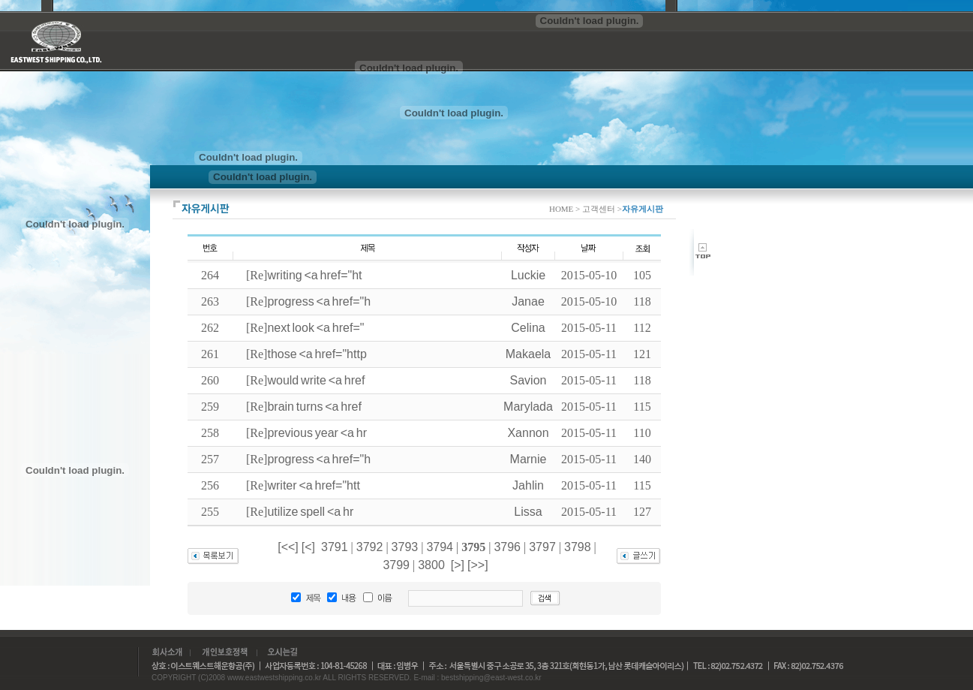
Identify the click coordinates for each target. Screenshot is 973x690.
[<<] (288, 547)
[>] (457, 565)
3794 (439, 547)
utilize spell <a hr (310, 511)
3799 (396, 565)
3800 (431, 565)
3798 (577, 547)
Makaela (528, 354)
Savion (528, 380)
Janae (528, 301)
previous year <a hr (317, 432)
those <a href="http (316, 354)
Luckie (528, 275)
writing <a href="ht (314, 275)
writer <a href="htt (313, 485)
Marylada (528, 406)
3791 (334, 547)
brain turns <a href (314, 406)
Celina (528, 327)
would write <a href (316, 380)
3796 (507, 547)
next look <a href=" (315, 327)
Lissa (528, 511)
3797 (542, 547)
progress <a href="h (319, 301)
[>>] (477, 565)
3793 (405, 547)
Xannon (527, 432)
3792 (369, 547)
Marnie (528, 459)
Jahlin (528, 485)
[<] (308, 547)
